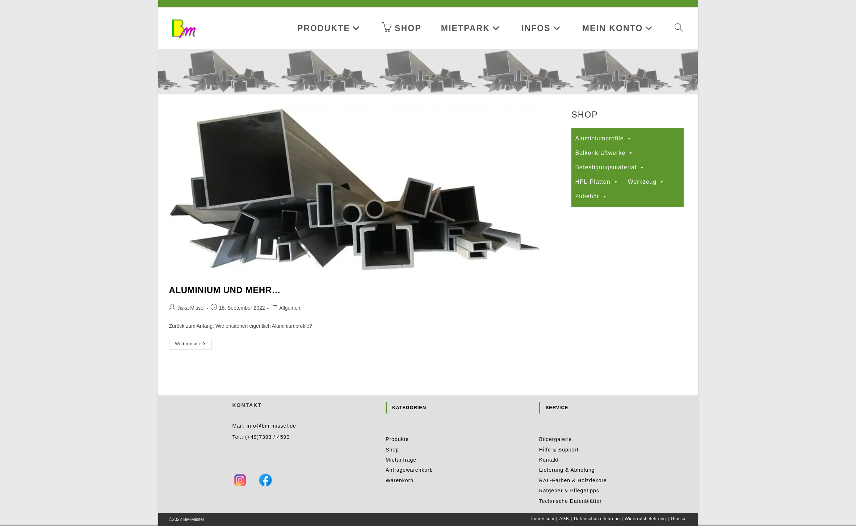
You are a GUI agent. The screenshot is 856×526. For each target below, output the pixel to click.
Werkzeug (646, 182)
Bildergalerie (555, 427)
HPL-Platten (596, 182)
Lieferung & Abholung (567, 458)
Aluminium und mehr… (225, 290)
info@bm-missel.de (271, 413)
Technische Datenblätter (570, 488)
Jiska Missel (191, 308)
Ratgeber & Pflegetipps (569, 478)
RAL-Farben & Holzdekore (573, 468)
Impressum (542, 506)
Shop (392, 437)
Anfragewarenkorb (409, 458)
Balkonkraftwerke (604, 153)
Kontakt (549, 447)
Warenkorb (400, 468)
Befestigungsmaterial (610, 167)
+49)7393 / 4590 (268, 424)
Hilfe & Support (559, 437)
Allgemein (290, 308)
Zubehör (591, 196)
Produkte (397, 427)
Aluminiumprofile (603, 138)
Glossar (679, 506)
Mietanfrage (401, 447)
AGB (564, 506)
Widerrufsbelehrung (645, 506)
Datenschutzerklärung (597, 506)
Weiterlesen (193, 345)
